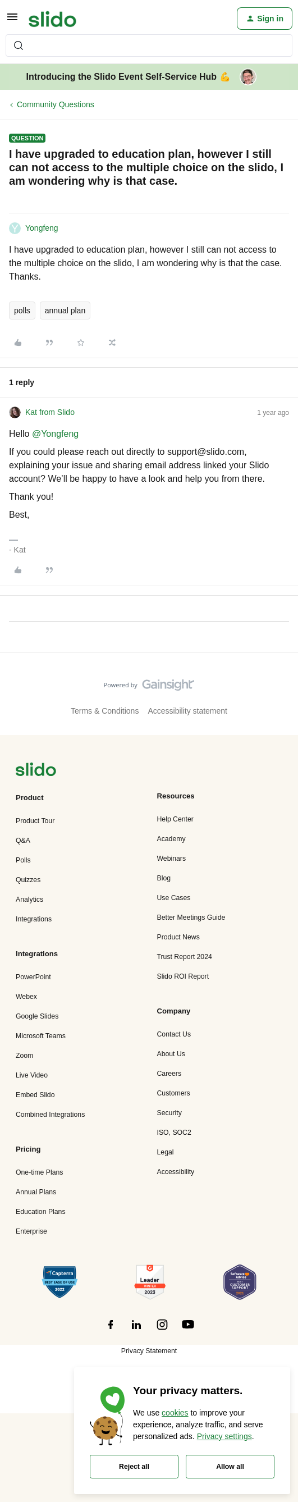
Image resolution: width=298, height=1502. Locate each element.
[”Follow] (111, 1330)
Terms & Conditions (105, 710)
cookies (175, 1412)
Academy (171, 839)
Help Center (175, 819)
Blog (164, 878)
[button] (12, 20)
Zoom (24, 1056)
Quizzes (28, 880)
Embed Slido (35, 1095)
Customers (173, 1093)
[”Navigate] (36, 771)
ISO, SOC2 (174, 1132)
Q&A (23, 840)
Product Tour (35, 821)
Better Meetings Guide (191, 917)
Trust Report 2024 (184, 957)
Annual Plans (36, 1192)
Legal (165, 1152)
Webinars (171, 858)
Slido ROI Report (183, 976)
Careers (169, 1074)
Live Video (32, 1075)
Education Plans (41, 1212)
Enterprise (31, 1231)
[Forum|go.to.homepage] (52, 19)
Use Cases (174, 898)
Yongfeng (41, 227)
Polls (23, 860)
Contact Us (174, 1034)
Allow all (230, 1467)
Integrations (34, 919)
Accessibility (176, 1172)
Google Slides (37, 1016)
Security (169, 1113)
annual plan (65, 310)
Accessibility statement (187, 710)
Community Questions (55, 104)
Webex (26, 997)
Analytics (29, 899)
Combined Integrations (50, 1114)
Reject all (134, 1467)
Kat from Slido (50, 412)
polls (22, 310)
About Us (171, 1054)
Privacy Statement (149, 1351)
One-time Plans (39, 1172)
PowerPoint (33, 977)
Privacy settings (224, 1436)
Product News (178, 937)
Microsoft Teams (41, 1036)
